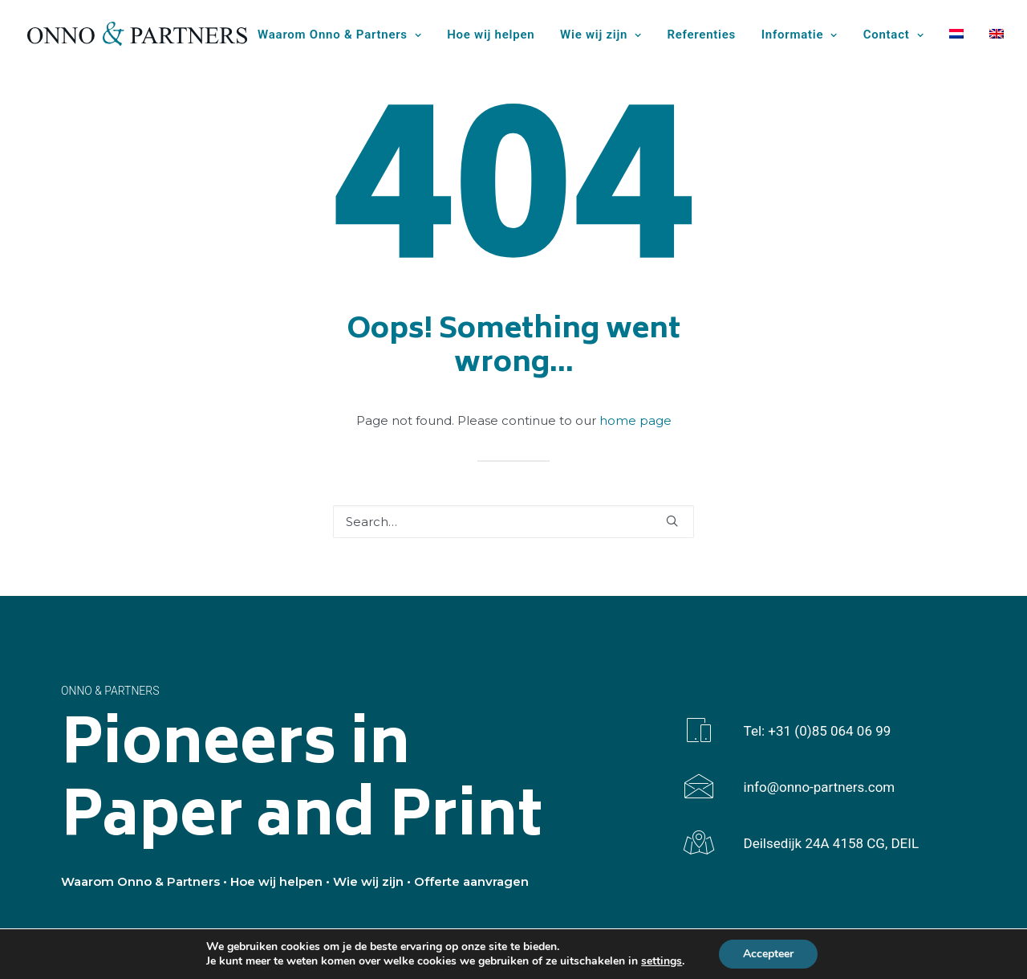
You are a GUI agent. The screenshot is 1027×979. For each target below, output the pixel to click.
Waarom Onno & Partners (339, 34)
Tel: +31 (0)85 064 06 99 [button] (817, 731)
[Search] (513, 521)
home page (635, 420)
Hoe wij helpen (490, 34)
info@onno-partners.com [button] (819, 787)
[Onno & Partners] (137, 34)
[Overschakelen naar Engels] (991, 33)
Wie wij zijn (601, 34)
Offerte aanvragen (471, 881)
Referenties (702, 34)
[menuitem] (345, 35)
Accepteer (768, 953)
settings (661, 961)
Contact (893, 34)
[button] (672, 521)
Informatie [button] (799, 34)
